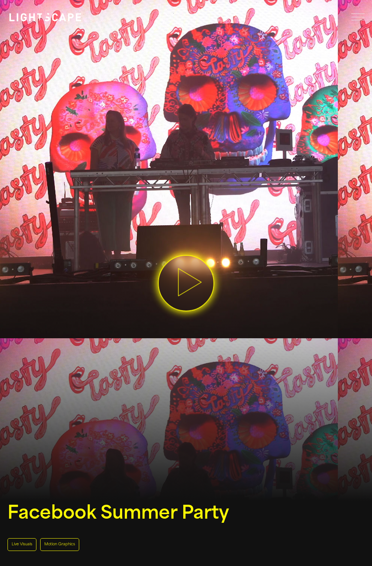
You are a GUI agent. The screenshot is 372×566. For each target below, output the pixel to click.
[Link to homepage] (45, 17)
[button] (186, 283)
